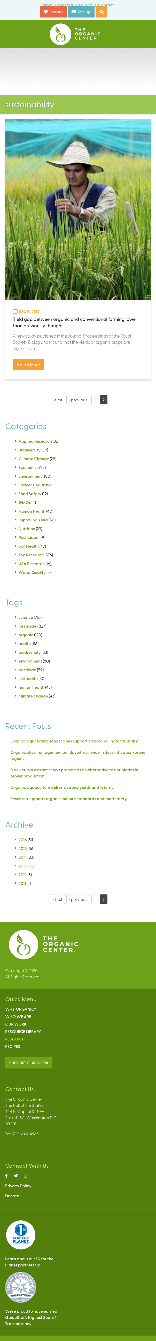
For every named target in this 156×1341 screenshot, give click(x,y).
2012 (23, 874)
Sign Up (81, 11)
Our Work (16, 1023)
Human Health (32, 511)
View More (28, 364)
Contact (106, 4)
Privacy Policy (18, 1185)
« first (57, 399)
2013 (23, 865)
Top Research (31, 554)
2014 (23, 857)
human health (31, 687)
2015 (23, 848)
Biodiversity (30, 449)
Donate (53, 11)
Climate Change (34, 458)
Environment (30, 476)
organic (26, 634)
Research (15, 1038)
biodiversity (30, 652)
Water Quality (32, 572)
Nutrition (27, 528)
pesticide (27, 669)
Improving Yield (33, 519)
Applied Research (35, 441)
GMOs (25, 502)
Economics (28, 467)
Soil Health (29, 545)
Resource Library (23, 1031)
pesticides (28, 625)
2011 (22, 883)
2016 (23, 839)
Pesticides (28, 537)
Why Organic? (20, 1009)
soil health (28, 678)
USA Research (32, 563)
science (26, 617)
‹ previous (78, 399)
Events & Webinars (75, 4)
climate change (33, 695)
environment (30, 660)
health (25, 643)
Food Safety (30, 493)
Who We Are (18, 1016)
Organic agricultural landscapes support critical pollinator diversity (74, 740)
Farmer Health (32, 484)
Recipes (12, 1046)
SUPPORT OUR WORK (29, 1062)
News (47, 4)
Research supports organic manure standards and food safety (68, 798)
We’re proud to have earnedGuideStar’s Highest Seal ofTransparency (31, 1317)
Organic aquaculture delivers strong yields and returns (61, 787)
